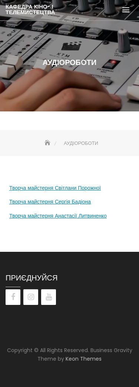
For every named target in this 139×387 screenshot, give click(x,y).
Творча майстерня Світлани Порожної (55, 188)
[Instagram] (30, 297)
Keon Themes (84, 358)
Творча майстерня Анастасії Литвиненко (58, 215)
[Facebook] (13, 297)
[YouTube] (48, 297)
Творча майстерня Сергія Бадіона (50, 201)
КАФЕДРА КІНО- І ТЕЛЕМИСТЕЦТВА (30, 9)
